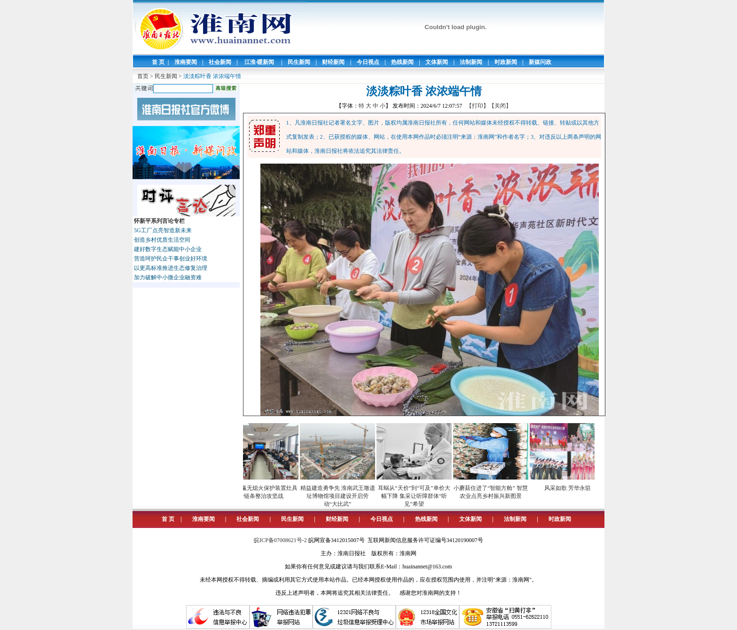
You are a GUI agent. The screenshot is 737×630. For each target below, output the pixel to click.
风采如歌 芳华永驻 (569, 488)
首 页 (158, 62)
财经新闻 (333, 62)
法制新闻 (471, 62)
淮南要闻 (185, 62)
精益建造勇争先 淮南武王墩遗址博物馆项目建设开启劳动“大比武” (339, 496)
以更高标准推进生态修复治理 (170, 268)
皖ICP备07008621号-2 (280, 540)
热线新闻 (402, 62)
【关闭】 (500, 105)
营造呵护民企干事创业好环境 (170, 258)
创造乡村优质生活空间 (162, 239)
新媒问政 (540, 62)
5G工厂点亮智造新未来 (163, 230)
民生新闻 (299, 62)
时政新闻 (505, 62)
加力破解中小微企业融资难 (168, 277)
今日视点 (368, 62)
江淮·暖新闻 (259, 62)
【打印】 (477, 105)
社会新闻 (220, 62)
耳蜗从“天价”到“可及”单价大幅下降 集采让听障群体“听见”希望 (416, 496)
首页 (143, 76)
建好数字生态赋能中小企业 (168, 249)
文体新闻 (436, 62)
